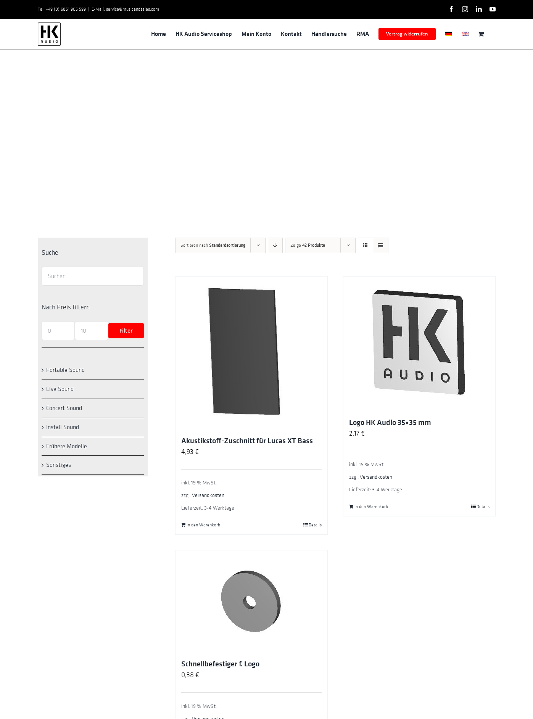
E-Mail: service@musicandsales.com (125, 9)
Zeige (307, 245)
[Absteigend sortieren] (275, 245)
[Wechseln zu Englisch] (465, 34)
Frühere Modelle (66, 446)
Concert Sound (64, 408)
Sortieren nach (212, 245)
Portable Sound (65, 370)
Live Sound (60, 389)
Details (315, 525)
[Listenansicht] (380, 245)
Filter (126, 330)
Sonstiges (58, 465)
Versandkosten (208, 495)
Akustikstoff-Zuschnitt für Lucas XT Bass (247, 441)
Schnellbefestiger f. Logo (220, 664)
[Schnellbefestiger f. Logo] (251, 600)
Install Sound (62, 427)
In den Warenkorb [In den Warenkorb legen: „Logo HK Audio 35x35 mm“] (371, 506)
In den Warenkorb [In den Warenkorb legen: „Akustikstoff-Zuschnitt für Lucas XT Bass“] (203, 525)
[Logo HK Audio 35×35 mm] (419, 343)
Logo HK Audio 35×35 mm (390, 422)
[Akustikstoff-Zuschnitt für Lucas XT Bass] (251, 352)
